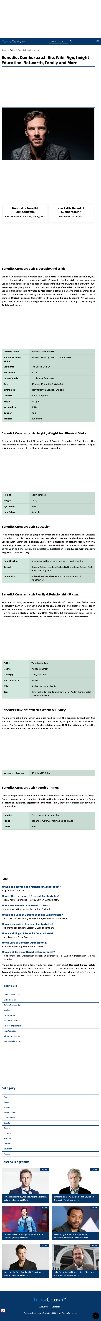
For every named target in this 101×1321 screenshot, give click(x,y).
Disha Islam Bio (10, 1000)
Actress (7, 1154)
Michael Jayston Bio (12, 1036)
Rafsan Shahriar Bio (12, 1005)
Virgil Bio (7, 1010)
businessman (9, 1118)
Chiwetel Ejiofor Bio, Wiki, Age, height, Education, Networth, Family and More (71, 1236)
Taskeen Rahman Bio (12, 1041)
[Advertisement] (50, 18)
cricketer (8, 1133)
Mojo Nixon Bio (10, 1031)
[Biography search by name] (58, 41)
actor (12, 50)
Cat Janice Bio (9, 1015)
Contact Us (57, 1307)
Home (4, 50)
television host (10, 1112)
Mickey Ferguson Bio (12, 1026)
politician (7, 1138)
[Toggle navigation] (98, 41)
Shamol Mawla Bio (11, 1020)
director (7, 1123)
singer (6, 1102)
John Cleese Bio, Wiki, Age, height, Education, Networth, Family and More (74, 1273)
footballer (8, 1144)
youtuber (8, 1149)
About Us (43, 1307)
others (7, 1128)
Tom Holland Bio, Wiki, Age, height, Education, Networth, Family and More (24, 1236)
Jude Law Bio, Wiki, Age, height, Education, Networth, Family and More (22, 1273)
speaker (7, 1107)
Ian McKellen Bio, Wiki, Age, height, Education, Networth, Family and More (74, 1198)
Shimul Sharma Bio (12, 995)
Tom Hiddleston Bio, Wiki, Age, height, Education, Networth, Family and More (25, 1198)
